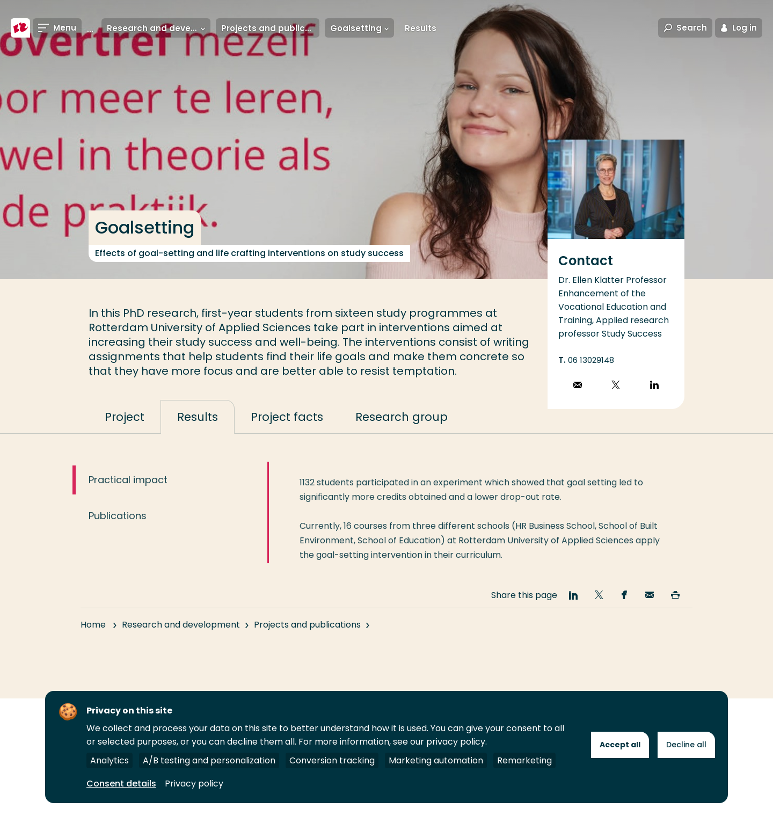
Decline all (686, 744)
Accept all (620, 744)
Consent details (121, 783)
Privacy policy (194, 783)
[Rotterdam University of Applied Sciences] (20, 28)
